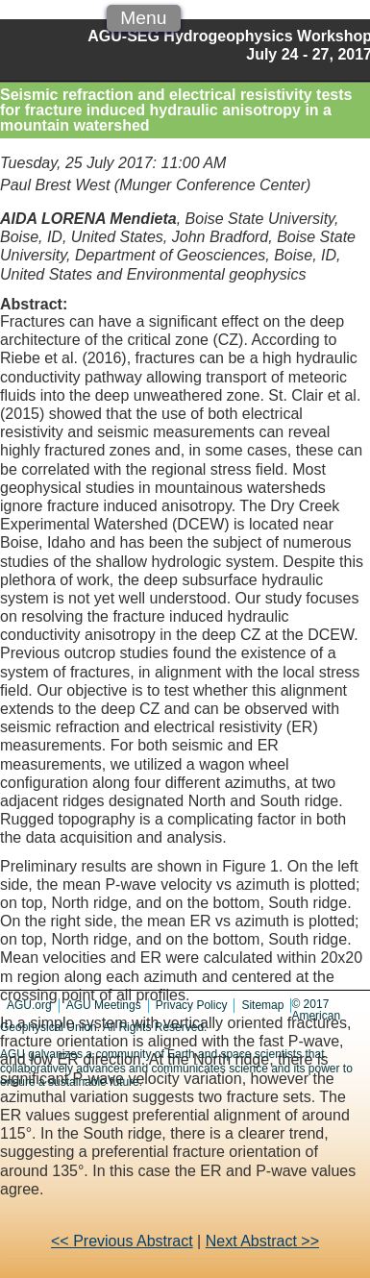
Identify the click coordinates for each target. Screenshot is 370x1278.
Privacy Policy (192, 1005)
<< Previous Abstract (122, 1241)
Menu (143, 18)
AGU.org (29, 1005)
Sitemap (262, 1005)
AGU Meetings (103, 1005)
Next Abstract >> (262, 1241)
